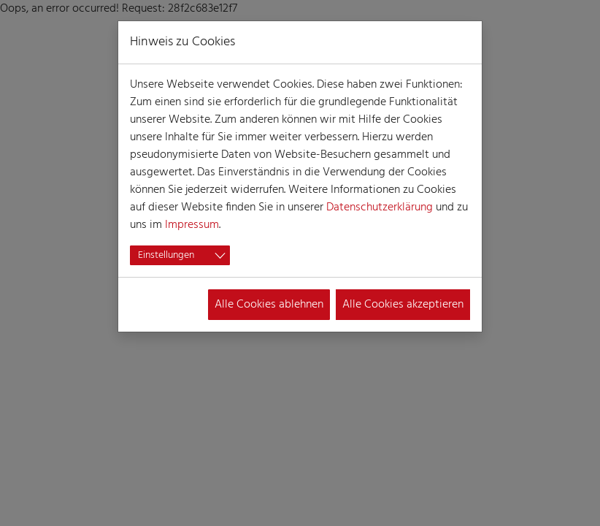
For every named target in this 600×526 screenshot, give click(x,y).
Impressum (192, 225)
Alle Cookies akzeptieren (403, 304)
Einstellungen (166, 255)
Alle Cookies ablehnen (269, 304)
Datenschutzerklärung (379, 207)
